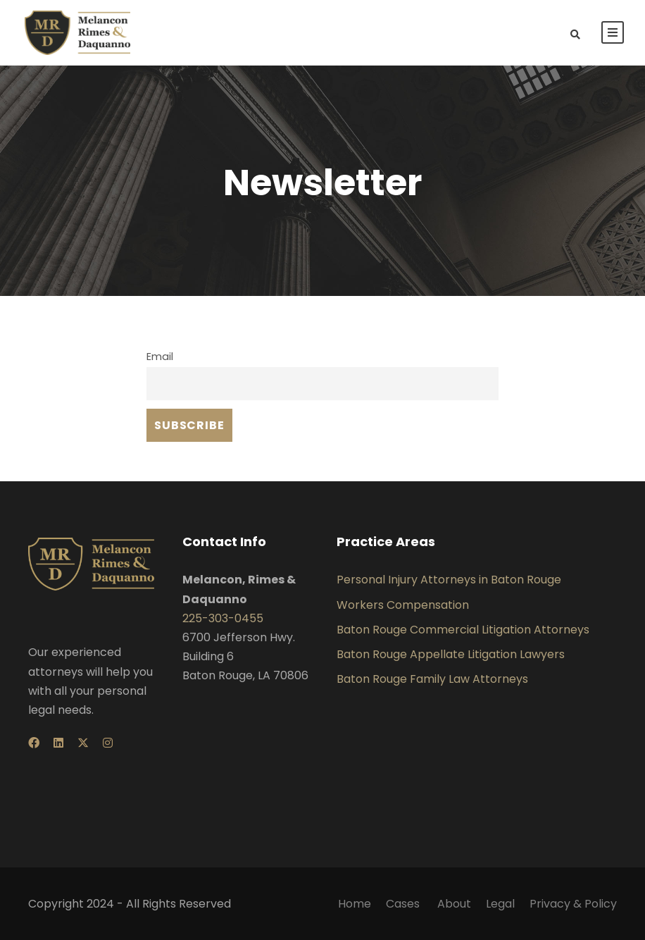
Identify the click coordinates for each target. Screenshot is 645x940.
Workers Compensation (403, 605)
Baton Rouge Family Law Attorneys (432, 679)
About (454, 904)
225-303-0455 (222, 618)
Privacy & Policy (573, 904)
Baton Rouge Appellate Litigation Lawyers (451, 654)
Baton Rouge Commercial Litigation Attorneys (463, 629)
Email (159, 357)
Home (354, 904)
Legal (500, 904)
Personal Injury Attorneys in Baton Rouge (449, 579)
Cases (404, 904)
